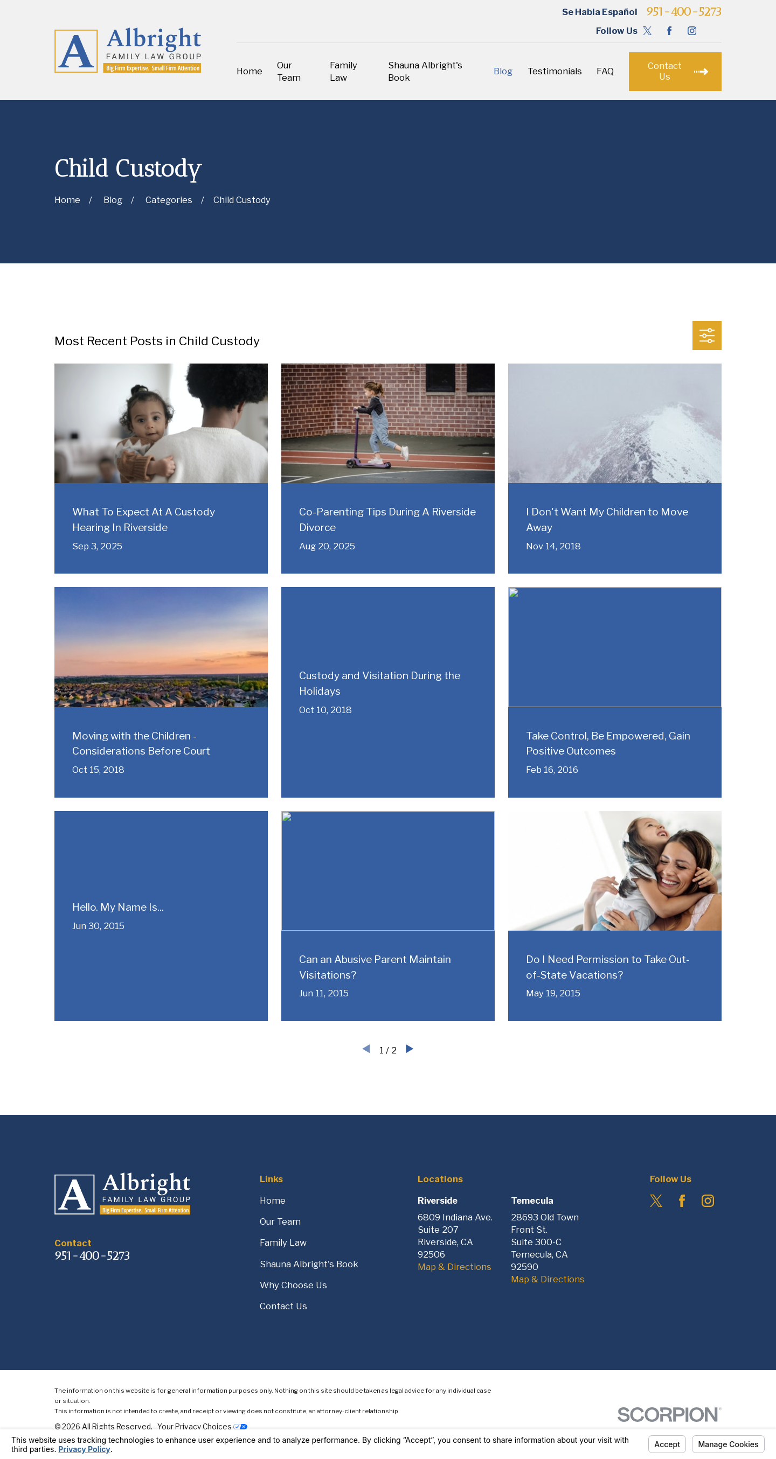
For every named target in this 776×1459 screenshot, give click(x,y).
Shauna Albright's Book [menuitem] (425, 71)
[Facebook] (669, 30)
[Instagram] (692, 30)
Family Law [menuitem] (343, 71)
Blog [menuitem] (503, 71)
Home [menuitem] (249, 71)
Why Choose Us (293, 1285)
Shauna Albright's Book (309, 1264)
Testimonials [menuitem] (555, 71)
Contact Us (283, 1306)
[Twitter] (647, 30)
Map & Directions (454, 1266)
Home (273, 1200)
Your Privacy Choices (202, 1426)
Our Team (280, 1221)
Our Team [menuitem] (289, 71)
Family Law (283, 1242)
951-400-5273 (684, 12)
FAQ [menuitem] (605, 71)
